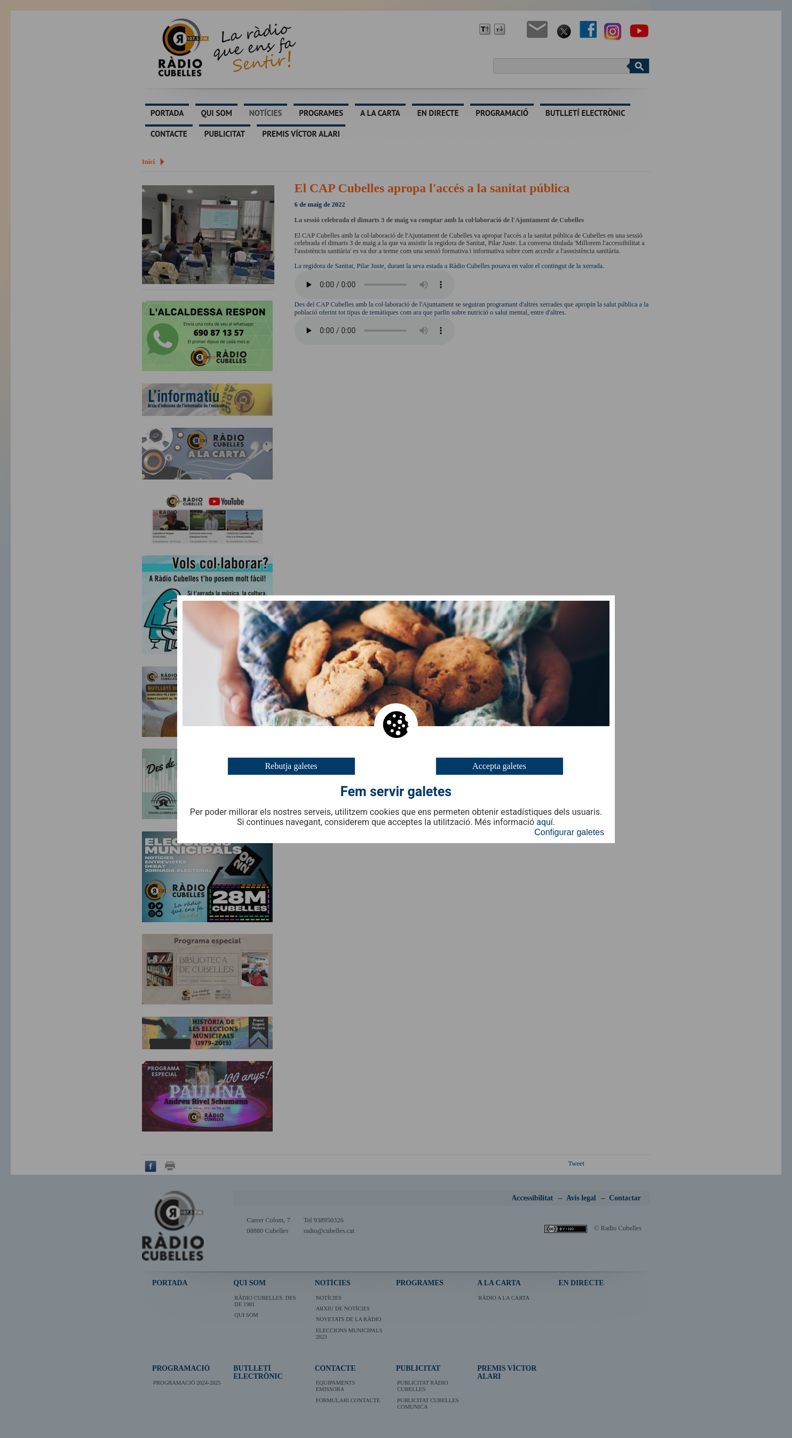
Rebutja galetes (291, 765)
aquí (544, 822)
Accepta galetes (499, 765)
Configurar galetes (569, 832)
